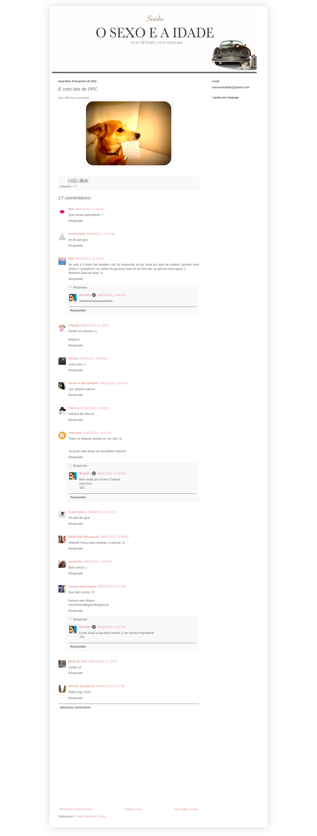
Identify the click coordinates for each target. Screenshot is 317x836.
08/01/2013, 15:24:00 (102, 512)
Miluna (73, 358)
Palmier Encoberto (81, 686)
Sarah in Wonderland (83, 383)
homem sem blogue (82, 586)
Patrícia (73, 408)
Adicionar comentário (75, 707)
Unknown (75, 433)
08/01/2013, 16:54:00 (98, 561)
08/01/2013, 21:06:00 (111, 295)
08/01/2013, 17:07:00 (112, 586)
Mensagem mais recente (75, 809)
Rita (71, 209)
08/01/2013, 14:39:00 (114, 383)
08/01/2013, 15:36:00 (114, 536)
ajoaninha (75, 561)
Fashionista (76, 234)
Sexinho (85, 295)
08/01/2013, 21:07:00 (111, 627)
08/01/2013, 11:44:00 (89, 209)
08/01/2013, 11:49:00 (100, 234)
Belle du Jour (77, 661)
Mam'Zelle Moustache (83, 536)
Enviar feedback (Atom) (90, 816)
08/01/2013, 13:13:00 (95, 325)
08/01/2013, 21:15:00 (103, 661)
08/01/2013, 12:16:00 (89, 258)
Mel (75, 186)
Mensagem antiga (186, 809)
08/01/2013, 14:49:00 (95, 408)
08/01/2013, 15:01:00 (97, 433)
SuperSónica (77, 512)
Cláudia (73, 325)
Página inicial (133, 809)
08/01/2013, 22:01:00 (110, 686)
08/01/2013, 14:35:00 (93, 358)
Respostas (80, 287)
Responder (75, 220)
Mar (71, 258)
